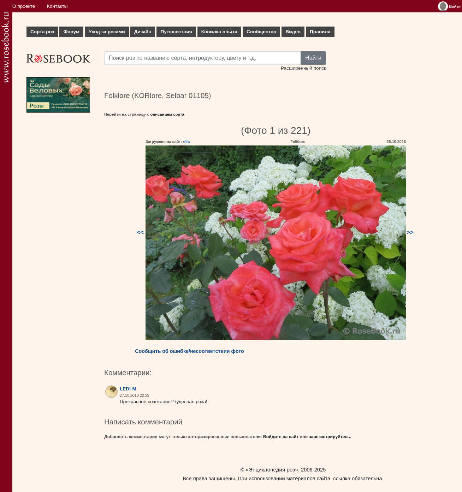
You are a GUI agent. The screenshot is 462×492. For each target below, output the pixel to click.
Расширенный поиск (303, 68)
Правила (320, 31)
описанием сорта (167, 114)
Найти (313, 58)
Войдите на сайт (280, 436)
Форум (71, 31)
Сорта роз (42, 31)
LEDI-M (128, 388)
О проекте (23, 6)
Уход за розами (107, 31)
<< (140, 232)
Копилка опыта (219, 31)
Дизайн (143, 31)
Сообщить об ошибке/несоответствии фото (189, 351)
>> (410, 232)
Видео (293, 31)
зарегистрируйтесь (329, 436)
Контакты (57, 6)
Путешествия (176, 31)
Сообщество (261, 31)
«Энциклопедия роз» (272, 470)
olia (186, 141)
